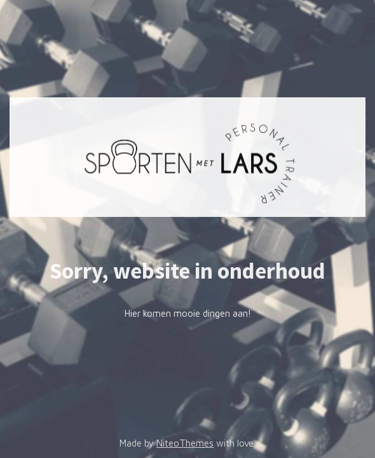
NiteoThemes (185, 443)
